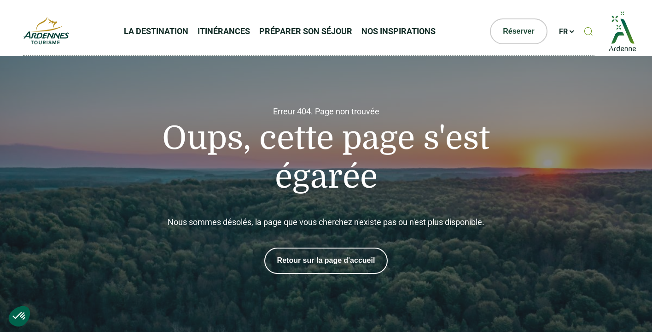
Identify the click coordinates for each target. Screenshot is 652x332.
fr (563, 31)
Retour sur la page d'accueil (326, 261)
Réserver (519, 31)
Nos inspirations (398, 31)
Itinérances (224, 31)
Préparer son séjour (305, 31)
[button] (19, 316)
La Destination (156, 31)
